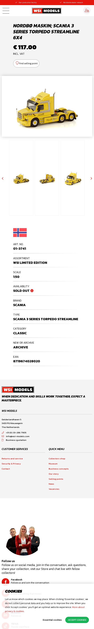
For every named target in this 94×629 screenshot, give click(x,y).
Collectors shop (57, 458)
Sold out (21, 290)
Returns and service (12, 458)
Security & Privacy (11, 463)
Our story (54, 473)
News (51, 483)
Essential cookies (52, 620)
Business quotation (14, 440)
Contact (6, 468)
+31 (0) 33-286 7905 (14, 432)
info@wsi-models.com (15, 436)
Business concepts (59, 468)
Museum (53, 463)
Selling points (56, 479)
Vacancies (54, 489)
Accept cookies (77, 620)
